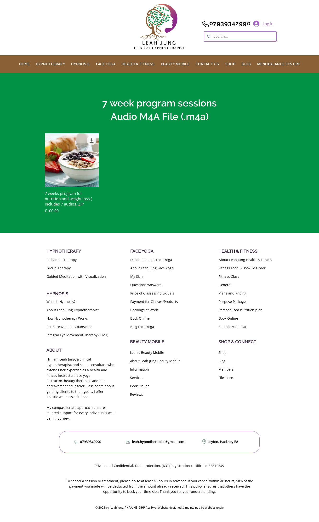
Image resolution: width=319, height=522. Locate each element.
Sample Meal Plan (233, 326)
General (225, 285)
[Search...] (239, 36)
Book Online (140, 318)
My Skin (136, 276)
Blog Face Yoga (142, 326)
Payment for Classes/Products (154, 301)
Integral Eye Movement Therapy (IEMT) (77, 335)
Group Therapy (58, 268)
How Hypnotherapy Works (67, 318)
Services (136, 377)
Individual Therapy (61, 259)
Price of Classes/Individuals (152, 293)
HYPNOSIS (57, 293)
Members (226, 369)
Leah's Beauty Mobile (147, 352)
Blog (221, 361)
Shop (222, 352)
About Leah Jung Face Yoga (151, 268)
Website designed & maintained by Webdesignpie (191, 507)
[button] (50, 64)
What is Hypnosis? (60, 301)
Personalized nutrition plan (240, 310)
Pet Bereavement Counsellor (69, 326)
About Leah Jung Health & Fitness (245, 259)
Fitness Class (229, 276)
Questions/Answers (145, 285)
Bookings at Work (144, 310)
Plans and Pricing (232, 293)
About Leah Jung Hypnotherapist (72, 310)
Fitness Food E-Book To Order (242, 268)
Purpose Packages (233, 301)
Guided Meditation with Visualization (76, 276)
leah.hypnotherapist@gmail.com (158, 441)
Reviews (136, 394)
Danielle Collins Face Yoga (151, 259)
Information (139, 369)
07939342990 (90, 441)
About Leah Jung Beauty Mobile (155, 361)
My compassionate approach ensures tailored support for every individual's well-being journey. (81, 413)
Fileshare (225, 377)
